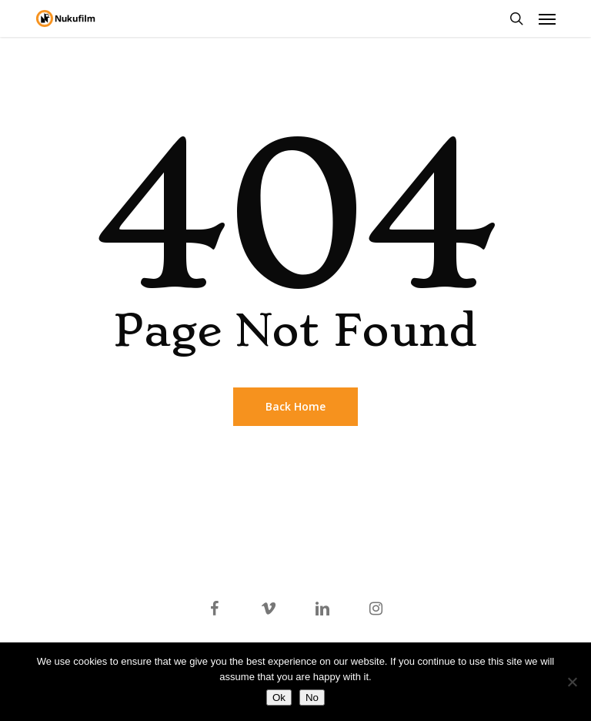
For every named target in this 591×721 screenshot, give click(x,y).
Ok (278, 697)
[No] (571, 681)
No (312, 697)
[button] (547, 18)
